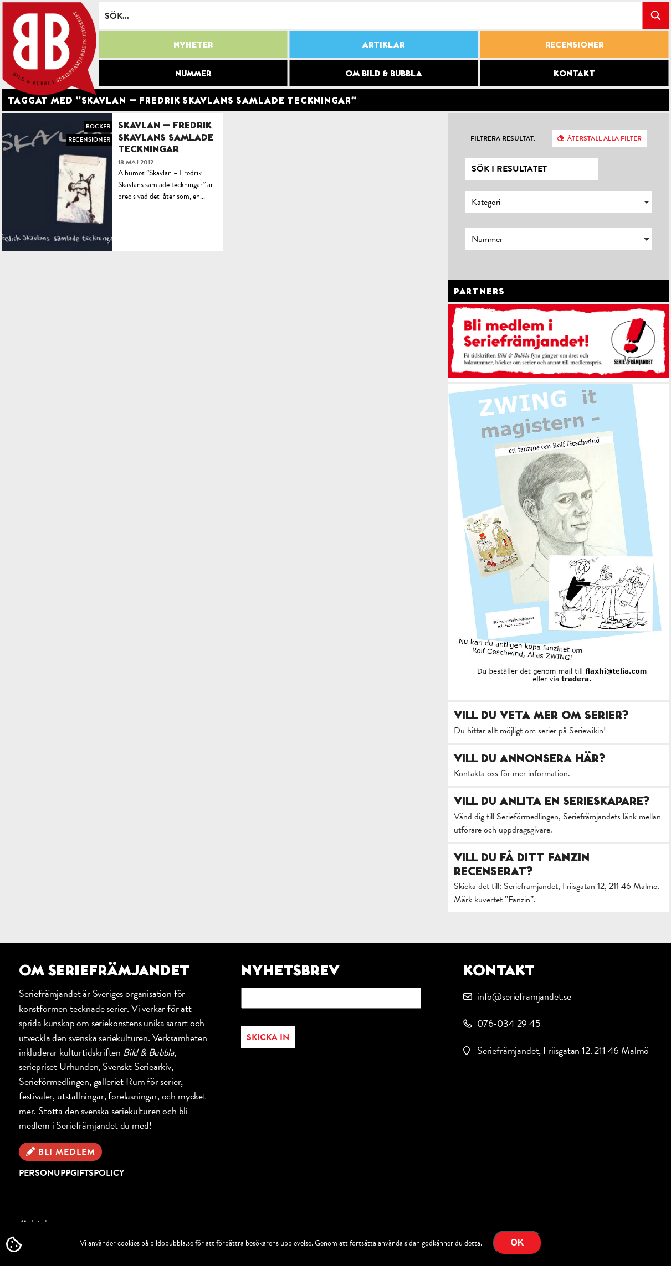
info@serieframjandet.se (524, 996)
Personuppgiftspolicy (71, 1173)
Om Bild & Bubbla (383, 73)
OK (517, 1242)
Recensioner (574, 44)
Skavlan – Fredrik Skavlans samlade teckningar (165, 136)
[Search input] (371, 15)
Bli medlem (66, 1152)
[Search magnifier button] (655, 15)
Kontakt (574, 73)
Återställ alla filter (604, 138)
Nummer (193, 73)
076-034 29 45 (509, 1023)
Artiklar (383, 44)
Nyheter (193, 44)
